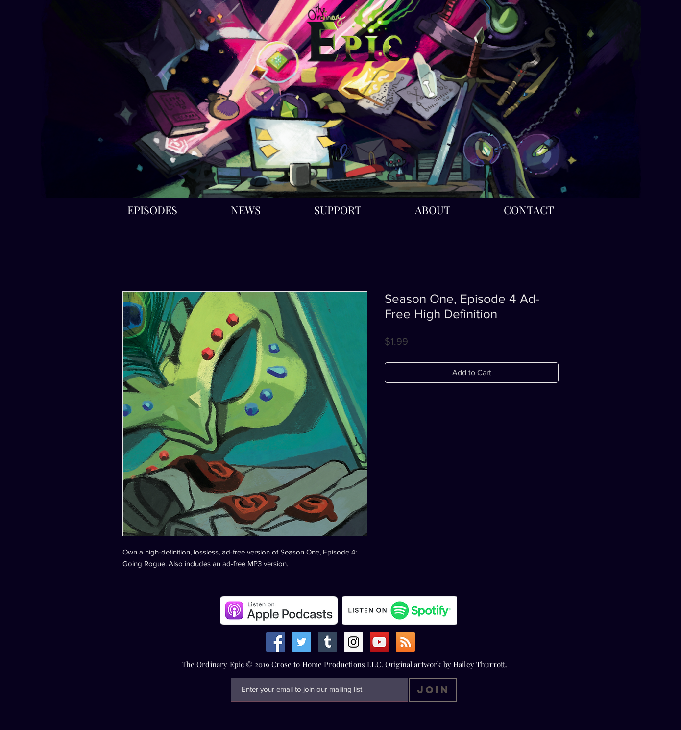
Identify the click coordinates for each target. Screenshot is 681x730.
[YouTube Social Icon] (379, 642)
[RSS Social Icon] (405, 642)
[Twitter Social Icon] (301, 642)
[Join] (433, 690)
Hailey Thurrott (479, 664)
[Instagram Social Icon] (353, 642)
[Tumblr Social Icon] (327, 642)
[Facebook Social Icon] (275, 642)
